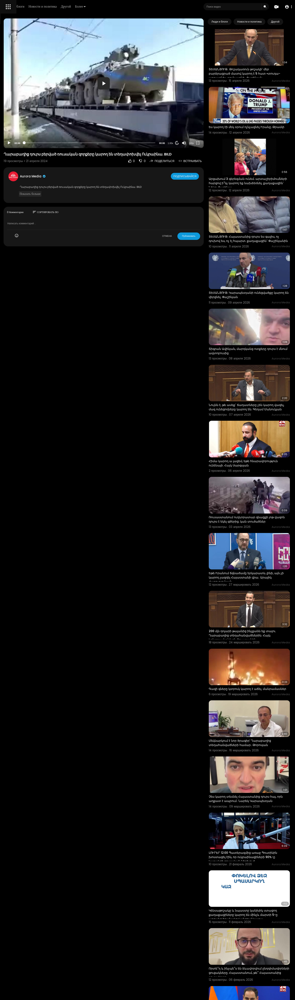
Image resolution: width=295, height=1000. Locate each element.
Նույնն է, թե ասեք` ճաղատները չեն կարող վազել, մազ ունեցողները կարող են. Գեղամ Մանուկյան (256, 363)
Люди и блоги (73, 6)
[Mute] (201, 143)
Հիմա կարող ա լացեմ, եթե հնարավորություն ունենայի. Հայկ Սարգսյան (251, 413)
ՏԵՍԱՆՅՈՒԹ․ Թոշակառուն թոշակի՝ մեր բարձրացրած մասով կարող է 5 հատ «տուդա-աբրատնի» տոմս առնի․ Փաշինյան (256, 68)
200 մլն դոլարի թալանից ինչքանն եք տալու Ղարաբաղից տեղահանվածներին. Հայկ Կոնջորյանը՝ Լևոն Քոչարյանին (257, 564)
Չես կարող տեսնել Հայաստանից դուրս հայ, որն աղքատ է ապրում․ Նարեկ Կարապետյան (256, 711)
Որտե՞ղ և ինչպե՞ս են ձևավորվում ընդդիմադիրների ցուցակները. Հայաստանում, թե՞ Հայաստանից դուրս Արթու (256, 863)
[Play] (66, 143)
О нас (8, 139)
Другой (124, 6)
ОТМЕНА (184, 240)
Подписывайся (202, 180)
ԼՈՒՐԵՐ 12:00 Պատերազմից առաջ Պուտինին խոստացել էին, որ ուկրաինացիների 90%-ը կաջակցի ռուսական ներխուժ (252, 763)
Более (138, 6)
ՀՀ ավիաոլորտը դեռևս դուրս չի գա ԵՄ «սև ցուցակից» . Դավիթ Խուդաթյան (256, 909)
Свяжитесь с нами (25, 139)
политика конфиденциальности (24, 134)
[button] (287, 6)
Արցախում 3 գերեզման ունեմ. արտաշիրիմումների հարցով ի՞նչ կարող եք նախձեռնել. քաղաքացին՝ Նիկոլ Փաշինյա (257, 166)
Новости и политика (101, 6)
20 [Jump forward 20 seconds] (194, 143)
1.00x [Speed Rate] (187, 143)
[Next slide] (284, 21)
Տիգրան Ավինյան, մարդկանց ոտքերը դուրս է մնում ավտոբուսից (254, 312)
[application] (140, 83)
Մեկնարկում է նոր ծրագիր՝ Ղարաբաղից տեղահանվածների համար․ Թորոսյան (257, 660)
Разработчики (13, 144)
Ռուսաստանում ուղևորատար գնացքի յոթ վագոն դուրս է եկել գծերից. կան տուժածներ (255, 463)
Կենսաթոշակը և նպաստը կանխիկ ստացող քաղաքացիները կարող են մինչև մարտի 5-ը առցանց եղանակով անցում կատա (255, 813)
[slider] (126, 142)
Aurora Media (90, 180)
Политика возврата (17, 120)
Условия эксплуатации (19, 130)
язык (27, 144)
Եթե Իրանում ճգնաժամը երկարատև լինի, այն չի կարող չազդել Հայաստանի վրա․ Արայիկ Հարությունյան (256, 513)
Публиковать (205, 240)
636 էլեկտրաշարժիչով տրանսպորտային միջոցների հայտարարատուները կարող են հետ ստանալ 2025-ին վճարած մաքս (257, 960)
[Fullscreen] (215, 143)
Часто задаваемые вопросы (22, 125)
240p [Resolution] (208, 143)
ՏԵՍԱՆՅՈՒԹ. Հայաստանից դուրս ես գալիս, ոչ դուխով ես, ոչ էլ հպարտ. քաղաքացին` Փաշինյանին (253, 214)
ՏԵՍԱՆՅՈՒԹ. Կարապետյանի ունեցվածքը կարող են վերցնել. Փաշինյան (249, 265)
